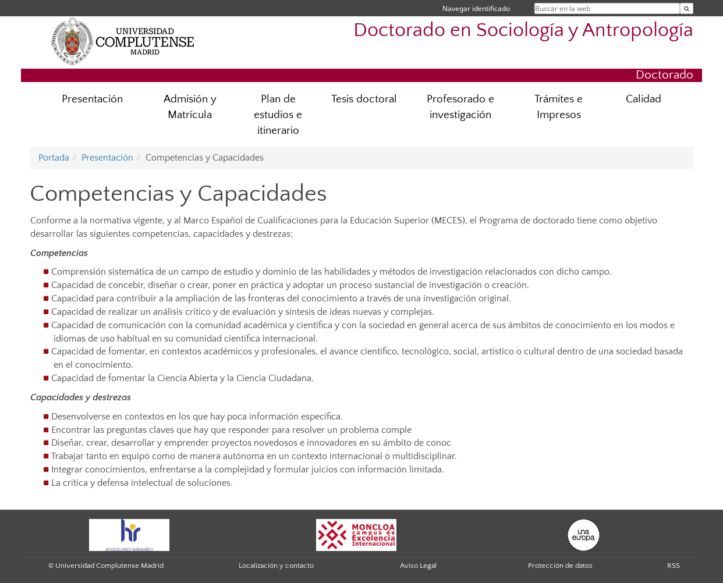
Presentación (92, 99)
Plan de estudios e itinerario (278, 115)
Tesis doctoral (364, 99)
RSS (673, 565)
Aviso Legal (418, 565)
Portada (53, 157)
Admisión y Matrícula (190, 107)
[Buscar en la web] (686, 8)
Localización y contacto (276, 565)
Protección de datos (560, 565)
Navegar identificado (476, 8)
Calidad (643, 99)
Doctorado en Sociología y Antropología (523, 30)
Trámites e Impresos (558, 107)
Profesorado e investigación (460, 107)
